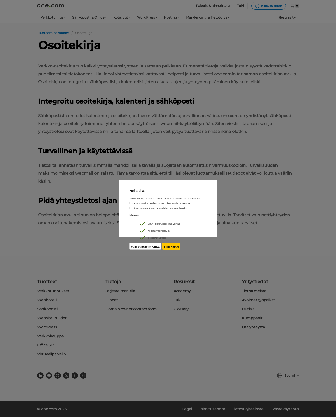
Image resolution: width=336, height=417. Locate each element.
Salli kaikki (172, 248)
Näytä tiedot (134, 215)
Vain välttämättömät (145, 248)
